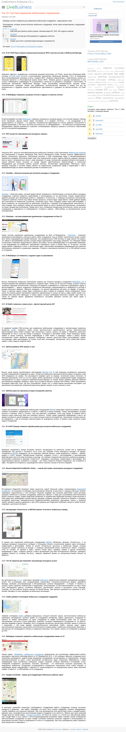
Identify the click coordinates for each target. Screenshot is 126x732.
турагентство (91, 77)
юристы (107, 67)
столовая (106, 95)
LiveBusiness (98, 8)
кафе (121, 73)
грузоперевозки (109, 87)
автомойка (107, 93)
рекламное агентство (112, 82)
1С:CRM (99, 125)
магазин (91, 70)
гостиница (119, 68)
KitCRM (13, 39)
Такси (121, 89)
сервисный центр (105, 84)
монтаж (114, 100)
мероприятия (119, 98)
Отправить (92, 138)
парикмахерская (119, 71)
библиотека (90, 90)
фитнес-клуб (100, 82)
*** (26, 722)
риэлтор (102, 76)
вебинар (85, 729)
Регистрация (120, 1)
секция (99, 89)
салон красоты (94, 74)
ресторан (108, 73)
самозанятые (108, 98)
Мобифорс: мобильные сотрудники (29, 654)
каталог (19, 580)
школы (91, 92)
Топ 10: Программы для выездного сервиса (27, 46)
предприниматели (116, 77)
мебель (116, 92)
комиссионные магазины (93, 101)
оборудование (115, 95)
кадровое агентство (119, 85)
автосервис (101, 80)
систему (73, 729)
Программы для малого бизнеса (105, 71)
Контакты (58, 729)
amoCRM (99, 129)
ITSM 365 (13, 29)
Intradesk (13, 34)
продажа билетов (97, 95)
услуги (91, 79)
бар (116, 73)
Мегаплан (99, 133)
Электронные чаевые (104, 101)
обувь (98, 97)
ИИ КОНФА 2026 (95, 61)
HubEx (21, 616)
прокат (99, 92)
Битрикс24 (99, 120)
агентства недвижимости (94, 87)
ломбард (112, 79)
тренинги (120, 87)
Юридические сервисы (94, 68)
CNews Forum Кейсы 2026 (99, 53)
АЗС (106, 89)
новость (79, 729)
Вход (114, 1)
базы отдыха (113, 90)
